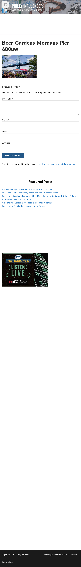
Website (6, 143)
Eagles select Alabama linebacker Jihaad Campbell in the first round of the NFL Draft (39, 196)
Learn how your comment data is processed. (56, 164)
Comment (7, 99)
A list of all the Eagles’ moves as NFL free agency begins (27, 202)
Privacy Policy (8, 562)
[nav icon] (6, 24)
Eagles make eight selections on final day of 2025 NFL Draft (28, 189)
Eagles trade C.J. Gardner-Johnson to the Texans (23, 206)
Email (5, 132)
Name (5, 120)
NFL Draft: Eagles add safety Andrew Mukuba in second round (30, 192)
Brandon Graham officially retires (17, 199)
